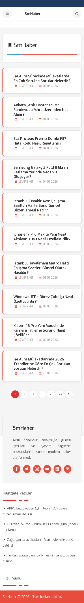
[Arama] (76, 13)
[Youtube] (47, 469)
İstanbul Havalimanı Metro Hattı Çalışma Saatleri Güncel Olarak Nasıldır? (41, 268)
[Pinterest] (67, 469)
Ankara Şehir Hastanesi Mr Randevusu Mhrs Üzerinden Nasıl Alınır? (42, 110)
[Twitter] (27, 469)
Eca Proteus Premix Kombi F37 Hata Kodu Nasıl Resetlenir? (39, 141)
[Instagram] (37, 469)
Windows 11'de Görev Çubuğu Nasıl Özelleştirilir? (43, 299)
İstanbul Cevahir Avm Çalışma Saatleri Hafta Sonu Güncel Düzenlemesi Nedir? (39, 206)
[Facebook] (16, 469)
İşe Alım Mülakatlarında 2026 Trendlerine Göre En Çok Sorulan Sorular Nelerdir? (41, 364)
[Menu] (7, 13)
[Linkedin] (57, 469)
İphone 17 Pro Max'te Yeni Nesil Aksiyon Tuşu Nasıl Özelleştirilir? (42, 236)
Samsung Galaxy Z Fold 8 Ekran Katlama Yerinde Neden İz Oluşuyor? (40, 172)
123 (51, 394)
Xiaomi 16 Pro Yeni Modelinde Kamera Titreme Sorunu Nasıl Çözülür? (39, 330)
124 (59, 394)
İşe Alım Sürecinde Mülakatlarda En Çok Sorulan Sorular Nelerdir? (41, 78)
